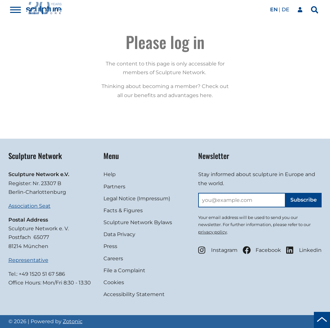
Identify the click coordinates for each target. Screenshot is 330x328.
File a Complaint (124, 270)
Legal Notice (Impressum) (136, 198)
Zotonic (72, 321)
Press (110, 246)
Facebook (262, 250)
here (206, 95)
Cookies (113, 282)
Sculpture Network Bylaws (137, 222)
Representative (28, 260)
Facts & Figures (123, 210)
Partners (114, 187)
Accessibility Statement (134, 294)
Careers (113, 258)
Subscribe (303, 200)
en (274, 9)
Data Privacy (119, 234)
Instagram (218, 250)
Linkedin (304, 250)
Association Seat (29, 206)
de (285, 9)
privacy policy (212, 231)
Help (109, 174)
